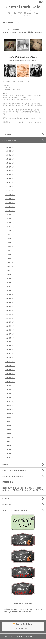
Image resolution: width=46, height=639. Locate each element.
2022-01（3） (10, 310)
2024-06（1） (10, 207)
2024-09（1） (10, 199)
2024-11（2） (10, 191)
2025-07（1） (10, 167)
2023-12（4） (10, 231)
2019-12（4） (10, 405)
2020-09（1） (10, 370)
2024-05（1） (10, 211)
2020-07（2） (10, 378)
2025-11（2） (10, 163)
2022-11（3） (10, 270)
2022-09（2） (10, 278)
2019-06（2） (10, 425)
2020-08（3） (10, 374)
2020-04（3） (10, 390)
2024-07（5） (10, 203)
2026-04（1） (10, 151)
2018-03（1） (10, 453)
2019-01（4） (10, 437)
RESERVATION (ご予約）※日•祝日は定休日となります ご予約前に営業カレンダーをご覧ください (23, 490)
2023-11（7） (10, 234)
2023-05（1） (10, 254)
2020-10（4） (10, 366)
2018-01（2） (10, 457)
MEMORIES (7, 482)
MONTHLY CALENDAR (12, 476)
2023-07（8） (10, 250)
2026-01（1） (10, 155)
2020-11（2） (10, 362)
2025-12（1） (10, 159)
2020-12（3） (10, 358)
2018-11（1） (10, 441)
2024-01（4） (10, 227)
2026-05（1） (10, 147)
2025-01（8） (10, 183)
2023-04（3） (10, 258)
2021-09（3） (10, 326)
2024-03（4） (10, 219)
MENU (5, 465)
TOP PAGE (7, 134)
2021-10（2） (10, 322)
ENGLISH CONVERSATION (14, 470)
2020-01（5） (10, 402)
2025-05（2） (10, 171)
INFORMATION (9, 140)
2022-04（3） (10, 298)
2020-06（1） (10, 382)
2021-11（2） (10, 318)
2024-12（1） (10, 187)
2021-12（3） (10, 314)
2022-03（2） (10, 302)
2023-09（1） (10, 242)
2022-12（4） (10, 266)
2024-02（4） (10, 223)
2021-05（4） (10, 338)
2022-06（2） (10, 290)
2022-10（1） (10, 274)
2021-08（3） (10, 330)
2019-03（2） (10, 433)
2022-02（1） (10, 306)
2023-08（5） (10, 246)
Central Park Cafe (23, 7)
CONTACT (7, 498)
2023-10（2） (10, 238)
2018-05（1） (10, 449)
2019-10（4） (10, 409)
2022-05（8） (10, 294)
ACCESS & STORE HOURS (14, 510)
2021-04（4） (10, 342)
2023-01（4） (10, 262)
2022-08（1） (10, 282)
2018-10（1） (10, 445)
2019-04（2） (10, 429)
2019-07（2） (10, 421)
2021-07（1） (10, 334)
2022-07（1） (10, 286)
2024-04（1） (10, 215)
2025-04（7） (10, 175)
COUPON (6, 504)
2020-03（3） (10, 394)
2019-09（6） (10, 413)
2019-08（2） (10, 417)
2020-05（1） (10, 386)
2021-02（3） (10, 350)
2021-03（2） (10, 346)
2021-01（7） (10, 354)
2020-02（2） (10, 398)
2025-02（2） (10, 179)
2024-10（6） (10, 195)
